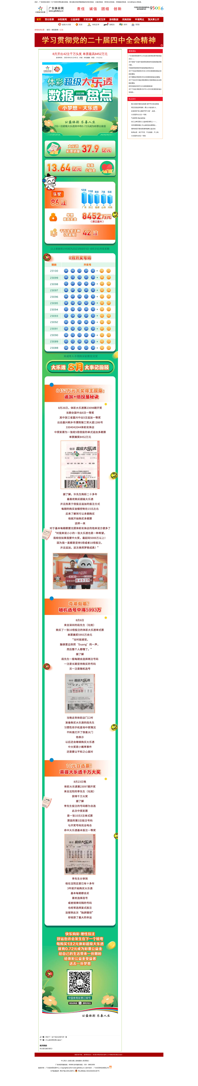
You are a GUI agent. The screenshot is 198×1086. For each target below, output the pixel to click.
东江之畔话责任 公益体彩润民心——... (144, 122)
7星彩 (135, 24)
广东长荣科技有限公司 (101, 1068)
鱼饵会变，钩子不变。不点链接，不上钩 (144, 132)
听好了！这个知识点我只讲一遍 (56, 1037)
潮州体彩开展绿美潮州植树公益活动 (143, 129)
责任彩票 (49, 19)
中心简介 (64, 1061)
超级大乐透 (64, 24)
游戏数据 (113, 19)
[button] (162, 45)
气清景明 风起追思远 (138, 118)
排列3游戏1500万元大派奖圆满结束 (141, 86)
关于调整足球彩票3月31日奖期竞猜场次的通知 (144, 77)
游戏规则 (79, 1061)
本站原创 (99, 57)
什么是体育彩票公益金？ (54, 1040)
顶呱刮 (109, 24)
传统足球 (93, 24)
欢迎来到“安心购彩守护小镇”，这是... (143, 111)
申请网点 (139, 19)
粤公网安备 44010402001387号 (87, 1071)
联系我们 (86, 1061)
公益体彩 (75, 19)
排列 (123, 24)
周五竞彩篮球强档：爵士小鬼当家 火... (144, 107)
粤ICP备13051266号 (67, 1071)
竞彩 (78, 24)
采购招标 (126, 19)
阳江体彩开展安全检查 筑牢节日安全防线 (145, 104)
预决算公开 (153, 19)
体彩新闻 (62, 19)
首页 (38, 19)
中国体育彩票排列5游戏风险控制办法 (141, 68)
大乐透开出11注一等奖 (138, 114)
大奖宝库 (100, 19)
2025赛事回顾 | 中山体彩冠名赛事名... (144, 125)
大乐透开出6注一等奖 (138, 136)
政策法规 (71, 1061)
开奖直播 (88, 19)
